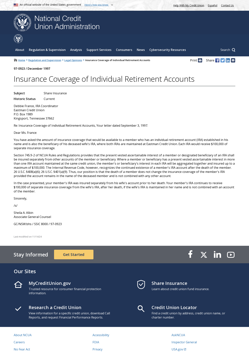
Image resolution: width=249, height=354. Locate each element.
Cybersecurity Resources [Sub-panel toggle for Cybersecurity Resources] (167, 41)
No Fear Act (22, 340)
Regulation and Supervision (44, 51)
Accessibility (101, 326)
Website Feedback (105, 347)
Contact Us (227, 5)
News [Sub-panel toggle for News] (141, 41)
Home (21, 51)
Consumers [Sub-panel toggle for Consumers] (124, 41)
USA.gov (177, 340)
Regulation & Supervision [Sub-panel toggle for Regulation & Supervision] (47, 41)
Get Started (73, 245)
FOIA (96, 333)
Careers (19, 333)
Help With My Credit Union (188, 5)
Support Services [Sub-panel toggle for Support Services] (99, 41)
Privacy (97, 340)
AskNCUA (178, 326)
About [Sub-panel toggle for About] (19, 41)
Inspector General (184, 333)
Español (212, 5)
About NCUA (23, 326)
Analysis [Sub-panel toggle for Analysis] (76, 41)
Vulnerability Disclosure (30, 347)
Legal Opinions (73, 51)
